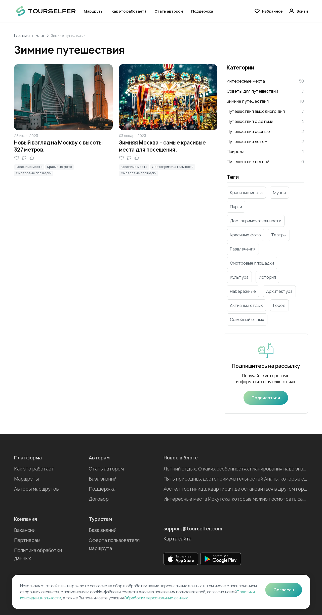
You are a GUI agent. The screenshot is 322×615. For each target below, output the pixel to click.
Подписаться (266, 398)
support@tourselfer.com (193, 529)
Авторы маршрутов (36, 489)
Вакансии (24, 530)
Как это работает (34, 469)
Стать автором (168, 11)
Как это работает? (128, 11)
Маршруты (93, 11)
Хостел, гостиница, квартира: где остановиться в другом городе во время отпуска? (236, 489)
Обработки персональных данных (156, 598)
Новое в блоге (181, 458)
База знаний (102, 479)
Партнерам (27, 540)
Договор (99, 499)
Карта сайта (177, 539)
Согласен (283, 590)
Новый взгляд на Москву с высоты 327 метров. (58, 146)
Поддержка (202, 11)
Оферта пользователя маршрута (114, 544)
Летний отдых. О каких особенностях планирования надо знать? (236, 469)
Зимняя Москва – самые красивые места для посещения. (162, 146)
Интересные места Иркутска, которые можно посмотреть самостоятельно (236, 499)
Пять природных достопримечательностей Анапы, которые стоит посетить (236, 479)
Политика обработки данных (38, 554)
